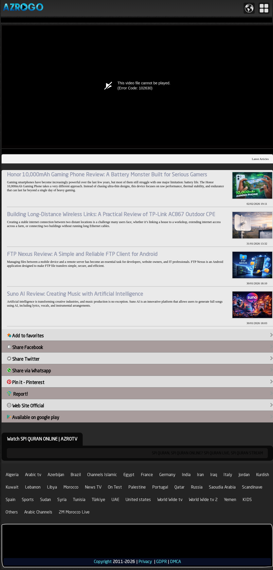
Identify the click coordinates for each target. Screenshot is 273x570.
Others (12, 512)
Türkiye (98, 499)
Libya (52, 487)
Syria (62, 499)
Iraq (213, 474)
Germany (167, 474)
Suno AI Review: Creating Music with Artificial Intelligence (75, 294)
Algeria (12, 474)
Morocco (70, 487)
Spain (10, 499)
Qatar (179, 487)
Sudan (45, 499)
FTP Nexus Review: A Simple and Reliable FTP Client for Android (82, 254)
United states (138, 499)
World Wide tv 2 (203, 499)
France (147, 474)
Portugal (160, 487)
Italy (227, 474)
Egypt (128, 474)
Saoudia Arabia (222, 487)
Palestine (137, 487)
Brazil (76, 474)
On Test (115, 487)
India (186, 474)
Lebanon (33, 487)
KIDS (247, 499)
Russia (196, 487)
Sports (28, 499)
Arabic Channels (38, 512)
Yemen (230, 499)
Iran (200, 474)
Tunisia (79, 499)
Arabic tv (33, 474)
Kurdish (262, 474)
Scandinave (252, 487)
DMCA (175, 561)
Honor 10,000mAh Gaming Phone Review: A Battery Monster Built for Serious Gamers (107, 174)
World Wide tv (169, 499)
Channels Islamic (102, 474)
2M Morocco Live (74, 512)
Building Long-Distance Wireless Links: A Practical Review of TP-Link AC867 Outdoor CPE (111, 214)
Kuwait (12, 487)
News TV (93, 487)
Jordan (244, 474)
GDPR (161, 561)
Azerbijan (55, 474)
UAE (115, 499)
